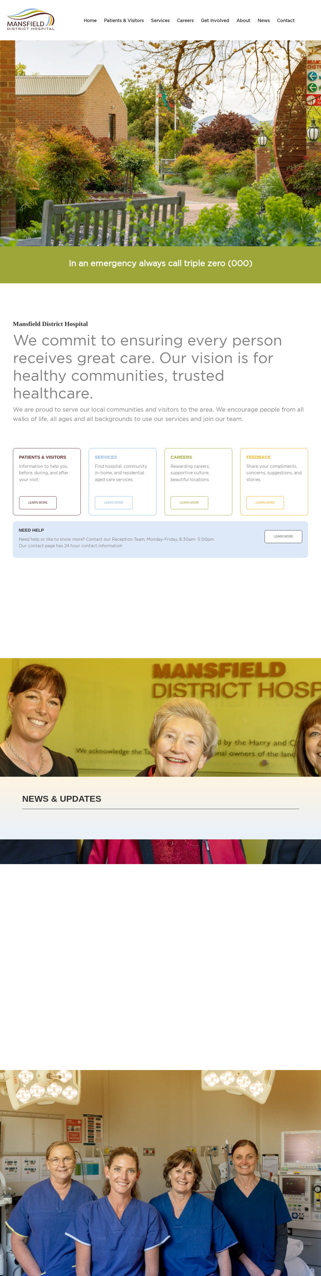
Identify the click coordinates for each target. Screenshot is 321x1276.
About (243, 20)
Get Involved (215, 20)
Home (90, 20)
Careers (185, 20)
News (264, 20)
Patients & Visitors (124, 20)
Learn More (38, 502)
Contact (286, 20)
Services (160, 20)
